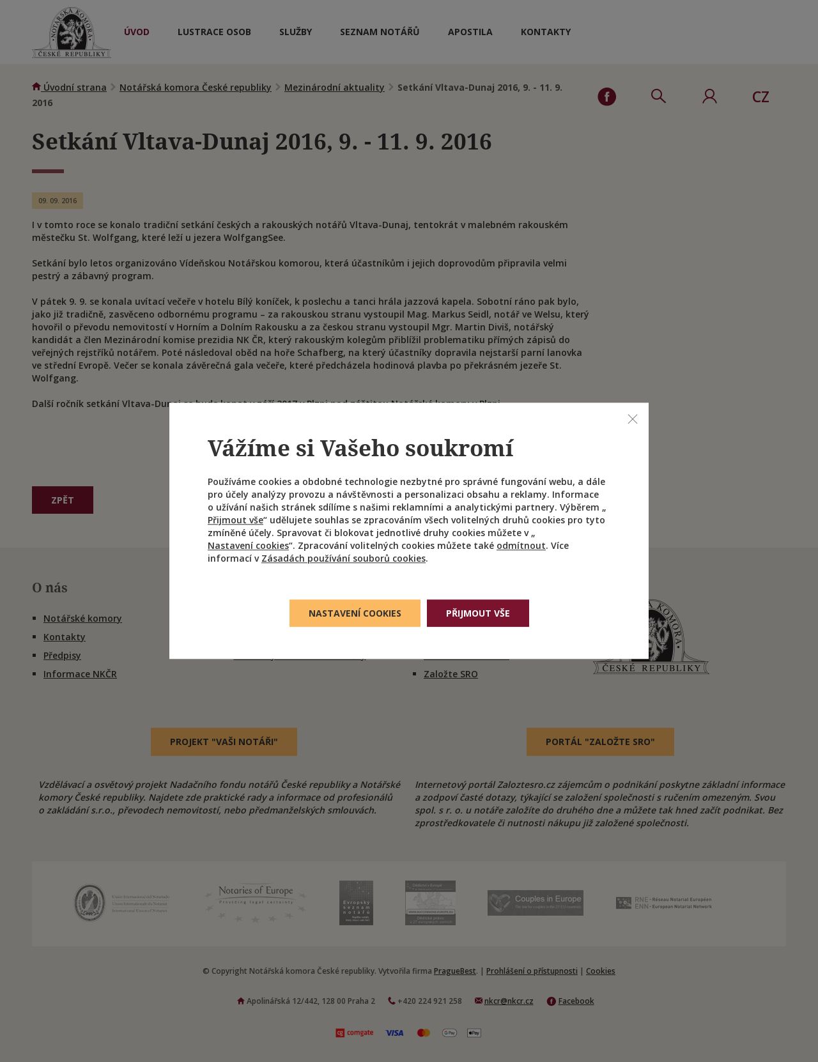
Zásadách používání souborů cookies (343, 559)
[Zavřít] (632, 418)
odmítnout (521, 546)
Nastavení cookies (248, 546)
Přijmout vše (235, 520)
